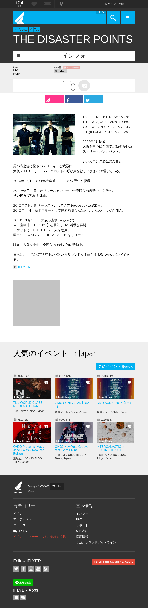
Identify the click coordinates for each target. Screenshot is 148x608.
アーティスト (22, 519)
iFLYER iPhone (16, 597)
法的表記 (82, 531)
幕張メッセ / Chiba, (71, 412)
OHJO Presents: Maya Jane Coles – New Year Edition (29, 450)
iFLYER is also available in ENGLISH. (113, 562)
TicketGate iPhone (23, 597)
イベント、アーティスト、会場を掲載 (39, 536)
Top (36, 29)
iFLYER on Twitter (16, 569)
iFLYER (24, 267)
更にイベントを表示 (115, 366)
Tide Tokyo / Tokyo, (28, 410)
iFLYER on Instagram (31, 569)
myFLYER (20, 531)
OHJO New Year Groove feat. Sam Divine (71, 448)
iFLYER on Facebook (23, 569)
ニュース (19, 525)
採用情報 (82, 536)
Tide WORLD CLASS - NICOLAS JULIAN (28, 404)
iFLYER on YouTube (38, 569)
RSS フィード (46, 569)
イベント (19, 513)
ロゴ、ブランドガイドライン (96, 542)
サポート (82, 525)
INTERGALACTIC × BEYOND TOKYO (110, 448)
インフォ (74, 55)
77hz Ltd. (57, 486)
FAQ (79, 519)
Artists (23, 29)
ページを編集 (73, 67)
